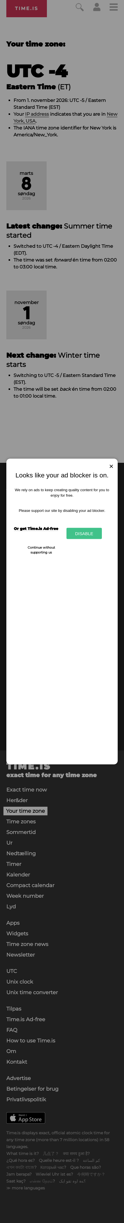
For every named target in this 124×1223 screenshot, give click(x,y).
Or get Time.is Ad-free (36, 528)
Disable (84, 533)
